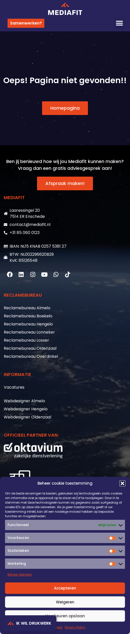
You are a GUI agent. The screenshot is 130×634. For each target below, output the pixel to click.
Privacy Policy (75, 627)
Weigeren (65, 602)
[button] (122, 483)
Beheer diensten (20, 574)
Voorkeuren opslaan (65, 616)
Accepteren (65, 588)
